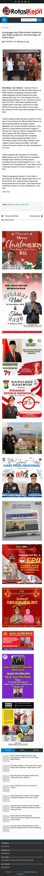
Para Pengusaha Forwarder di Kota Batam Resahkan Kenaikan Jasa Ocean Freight (24, 796)
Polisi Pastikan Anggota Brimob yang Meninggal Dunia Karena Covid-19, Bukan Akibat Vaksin (24, 757)
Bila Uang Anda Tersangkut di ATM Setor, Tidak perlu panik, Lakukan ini (24, 776)
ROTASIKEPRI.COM (18, 872)
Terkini (22, 750)
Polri (27, 205)
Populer (8, 750)
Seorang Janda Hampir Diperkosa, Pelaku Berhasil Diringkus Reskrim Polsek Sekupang (25, 827)
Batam (10, 205)
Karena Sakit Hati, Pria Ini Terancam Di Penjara (23, 786)
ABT (25, 874)
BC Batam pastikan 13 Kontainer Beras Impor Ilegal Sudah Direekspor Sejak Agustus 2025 (26, 766)
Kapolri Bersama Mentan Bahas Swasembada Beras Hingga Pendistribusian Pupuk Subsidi (25, 817)
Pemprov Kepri (18, 205)
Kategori (36, 750)
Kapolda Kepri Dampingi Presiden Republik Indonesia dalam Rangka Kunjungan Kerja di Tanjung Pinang (25, 807)
